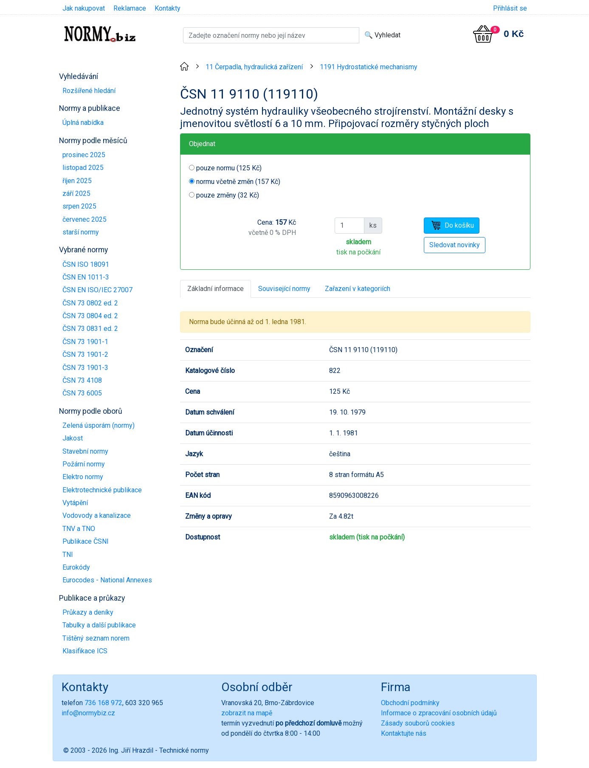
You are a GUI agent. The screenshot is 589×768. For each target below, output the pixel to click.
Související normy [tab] (284, 289)
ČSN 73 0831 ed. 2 (90, 329)
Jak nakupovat (83, 8)
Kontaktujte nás (403, 733)
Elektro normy (82, 477)
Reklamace (129, 8)
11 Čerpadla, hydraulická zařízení (254, 67)
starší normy (80, 232)
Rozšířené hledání (89, 91)
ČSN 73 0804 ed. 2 (90, 316)
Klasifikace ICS (84, 651)
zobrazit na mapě (246, 713)
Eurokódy (76, 567)
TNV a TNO (78, 529)
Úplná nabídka (83, 123)
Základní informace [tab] (215, 289)
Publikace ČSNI (85, 541)
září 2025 (76, 193)
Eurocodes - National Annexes (107, 580)
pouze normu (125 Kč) (229, 168)
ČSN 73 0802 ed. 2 (90, 303)
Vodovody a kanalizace (96, 515)
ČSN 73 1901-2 (85, 354)
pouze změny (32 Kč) (227, 195)
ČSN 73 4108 (82, 380)
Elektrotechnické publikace (102, 490)
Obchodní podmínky (410, 703)
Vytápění (75, 503)
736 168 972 (103, 703)
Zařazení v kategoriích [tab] (357, 289)
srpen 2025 (79, 206)
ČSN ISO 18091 (85, 264)
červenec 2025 (84, 219)
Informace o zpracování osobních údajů (439, 713)
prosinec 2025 (83, 155)
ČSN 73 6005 (82, 393)
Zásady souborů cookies (418, 723)
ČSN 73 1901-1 (85, 342)
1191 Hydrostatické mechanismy (368, 67)
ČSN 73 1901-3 (85, 368)
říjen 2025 (77, 181)
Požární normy (83, 464)
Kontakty (167, 8)
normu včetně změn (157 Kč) (238, 182)
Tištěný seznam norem (96, 638)
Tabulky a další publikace (99, 625)
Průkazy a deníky (87, 612)
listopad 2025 (83, 168)
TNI (67, 555)
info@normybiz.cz (88, 713)
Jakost (72, 438)
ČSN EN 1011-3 (85, 277)
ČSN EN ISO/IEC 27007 (97, 290)
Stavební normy (85, 451)
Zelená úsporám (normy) (98, 425)
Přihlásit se (510, 8)
